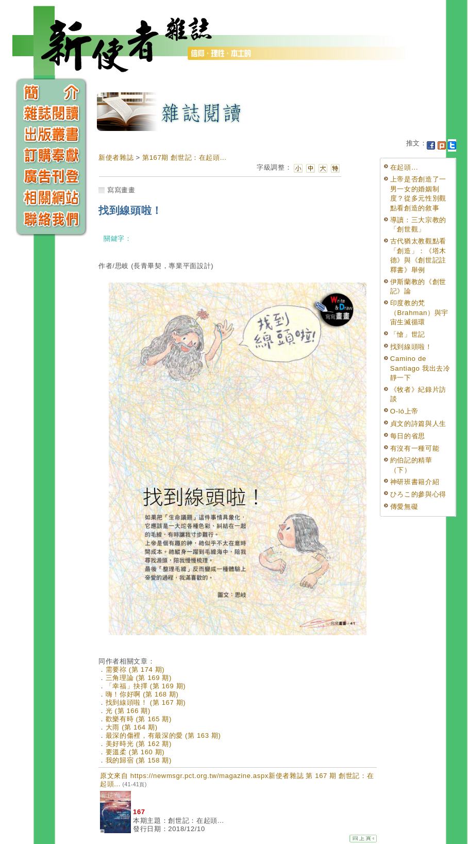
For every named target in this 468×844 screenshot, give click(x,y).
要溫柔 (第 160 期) (135, 752)
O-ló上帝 (404, 411)
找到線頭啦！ (411, 347)
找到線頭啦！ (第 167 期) (146, 702)
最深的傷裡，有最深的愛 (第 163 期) (163, 735)
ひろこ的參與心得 (418, 494)
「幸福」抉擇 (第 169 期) (146, 686)
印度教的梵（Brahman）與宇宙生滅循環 (419, 312)
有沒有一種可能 (415, 448)
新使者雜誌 (115, 157)
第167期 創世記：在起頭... (184, 157)
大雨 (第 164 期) (132, 727)
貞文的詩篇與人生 (418, 423)
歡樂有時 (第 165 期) (139, 719)
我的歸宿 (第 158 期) (139, 760)
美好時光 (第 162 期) (139, 744)
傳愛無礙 (404, 506)
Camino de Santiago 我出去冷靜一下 (420, 368)
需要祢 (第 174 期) (135, 669)
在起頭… (404, 167)
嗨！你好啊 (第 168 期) (142, 694)
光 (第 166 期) (128, 711)
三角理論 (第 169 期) (139, 678)
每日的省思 (407, 436)
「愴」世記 (407, 334)
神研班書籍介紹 (415, 482)
